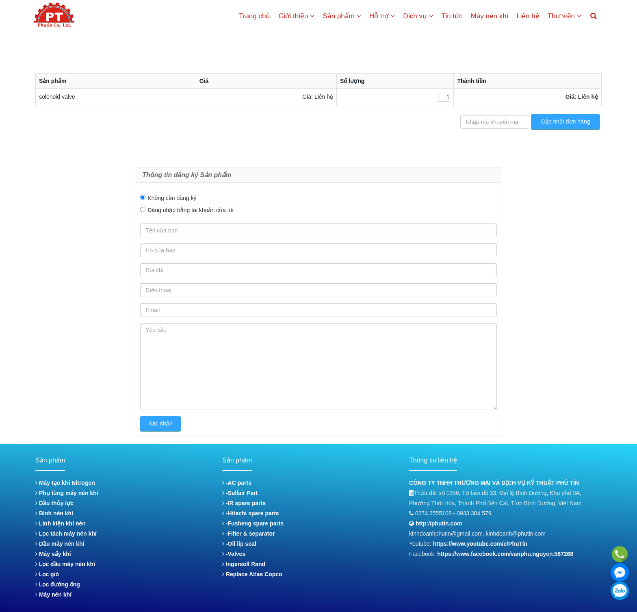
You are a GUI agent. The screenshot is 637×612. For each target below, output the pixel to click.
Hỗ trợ (382, 16)
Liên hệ (527, 16)
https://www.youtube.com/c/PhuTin (480, 543)
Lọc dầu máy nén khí (65, 564)
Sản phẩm (342, 16)
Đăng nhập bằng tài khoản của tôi (190, 210)
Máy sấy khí (53, 554)
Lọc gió (47, 574)
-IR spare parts (244, 503)
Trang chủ (254, 16)
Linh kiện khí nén (60, 523)
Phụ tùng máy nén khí (66, 493)
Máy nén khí (490, 16)
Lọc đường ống (57, 584)
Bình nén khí (54, 513)
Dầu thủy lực (54, 503)
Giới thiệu (296, 16)
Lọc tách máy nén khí (66, 533)
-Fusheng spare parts (253, 523)
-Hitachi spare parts (250, 513)
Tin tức (452, 16)
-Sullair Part (240, 493)
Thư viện (564, 16)
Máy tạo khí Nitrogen (65, 483)
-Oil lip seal (239, 543)
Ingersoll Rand (243, 564)
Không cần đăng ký (171, 198)
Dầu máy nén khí (59, 543)
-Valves (233, 554)
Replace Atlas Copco (252, 574)
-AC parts (236, 483)
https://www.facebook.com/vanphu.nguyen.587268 (505, 554)
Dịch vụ (418, 16)
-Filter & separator (248, 533)
